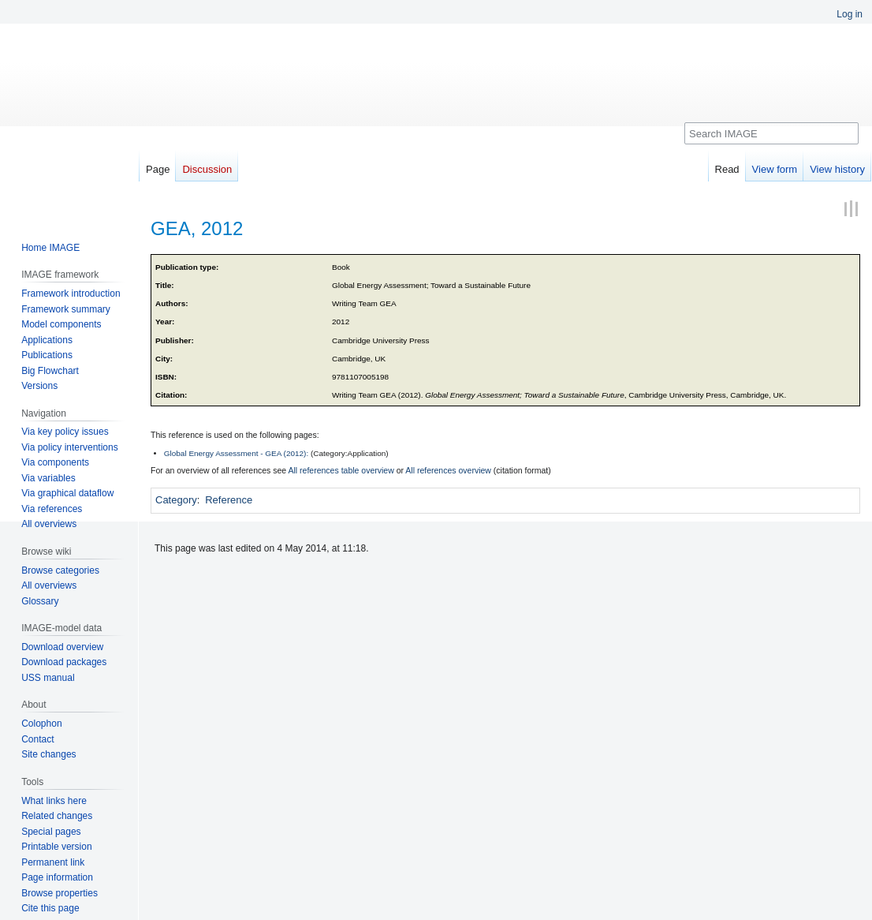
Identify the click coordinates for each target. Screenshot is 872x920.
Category (176, 500)
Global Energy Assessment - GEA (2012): (236, 453)
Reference (228, 500)
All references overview (448, 470)
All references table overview (341, 470)
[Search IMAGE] (771, 133)
